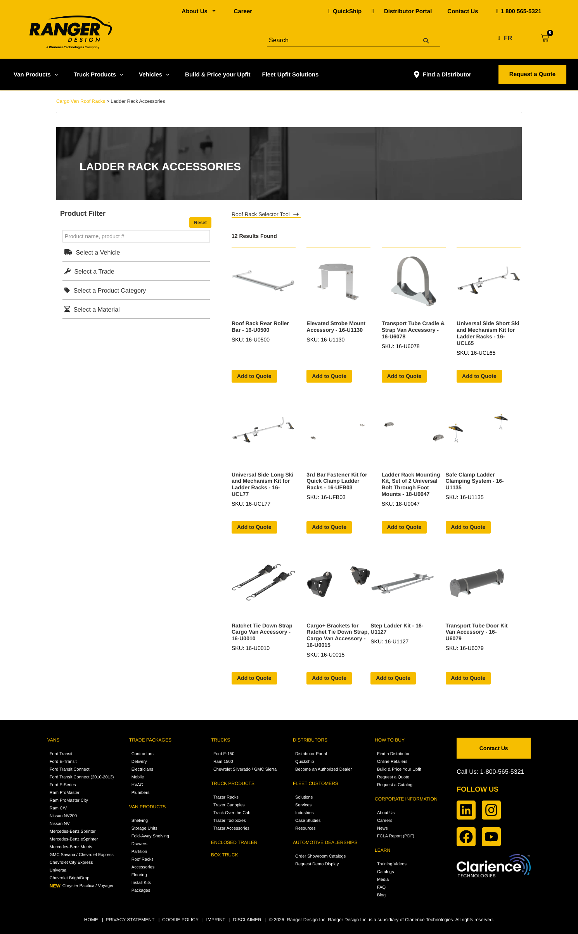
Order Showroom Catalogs (320, 856)
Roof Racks (143, 859)
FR (508, 38)
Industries (304, 813)
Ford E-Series (63, 785)
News (382, 828)
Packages (141, 890)
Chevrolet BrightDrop (70, 878)
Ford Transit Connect (70, 769)
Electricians (142, 769)
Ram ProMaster (65, 792)
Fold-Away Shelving (150, 836)
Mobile (138, 777)
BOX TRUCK (224, 855)
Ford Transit (61, 754)
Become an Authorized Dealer (323, 769)
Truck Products (99, 74)
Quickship (304, 761)
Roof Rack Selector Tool (266, 214)
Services (303, 805)
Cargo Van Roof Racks (80, 101)
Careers (384, 820)
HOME (91, 919)
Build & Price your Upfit (217, 74)
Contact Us (462, 11)
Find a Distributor (442, 74)
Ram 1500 (223, 761)
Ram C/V (58, 808)
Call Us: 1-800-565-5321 (490, 772)
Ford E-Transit (63, 761)
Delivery (139, 761)
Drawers (139, 844)
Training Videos (392, 864)
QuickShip (347, 11)
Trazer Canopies (229, 805)
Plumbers (140, 792)
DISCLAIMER (247, 919)
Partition (139, 851)
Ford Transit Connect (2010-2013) (82, 777)
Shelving (140, 820)
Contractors (143, 754)
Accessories (143, 867)
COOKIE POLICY (180, 919)
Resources (305, 828)
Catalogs (385, 872)
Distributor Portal (408, 11)
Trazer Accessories (231, 828)
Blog (381, 895)
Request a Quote (393, 777)
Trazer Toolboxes (229, 820)
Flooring (139, 875)
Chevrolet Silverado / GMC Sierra (245, 769)
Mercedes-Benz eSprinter (74, 839)
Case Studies (307, 820)
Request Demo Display (317, 864)
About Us (200, 11)
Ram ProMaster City (69, 800)
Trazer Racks (226, 797)
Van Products (37, 74)
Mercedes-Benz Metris (71, 847)
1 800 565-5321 (520, 11)
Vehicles (155, 74)
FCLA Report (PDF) (395, 836)
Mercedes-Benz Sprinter (73, 831)
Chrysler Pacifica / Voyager (82, 886)
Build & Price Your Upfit (399, 769)
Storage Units (144, 828)
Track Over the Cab (232, 813)
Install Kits (141, 882)
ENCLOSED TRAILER (234, 842)
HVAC (137, 785)
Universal (58, 870)
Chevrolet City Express (71, 862)
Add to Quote (254, 376)
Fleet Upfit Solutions (290, 74)
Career (243, 11)
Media (383, 879)
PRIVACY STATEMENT (130, 919)
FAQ (381, 887)
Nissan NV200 (63, 816)
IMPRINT (215, 919)
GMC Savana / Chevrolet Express (82, 855)
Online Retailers (392, 761)
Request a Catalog (394, 785)
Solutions (304, 797)
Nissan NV (60, 823)
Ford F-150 (223, 754)
